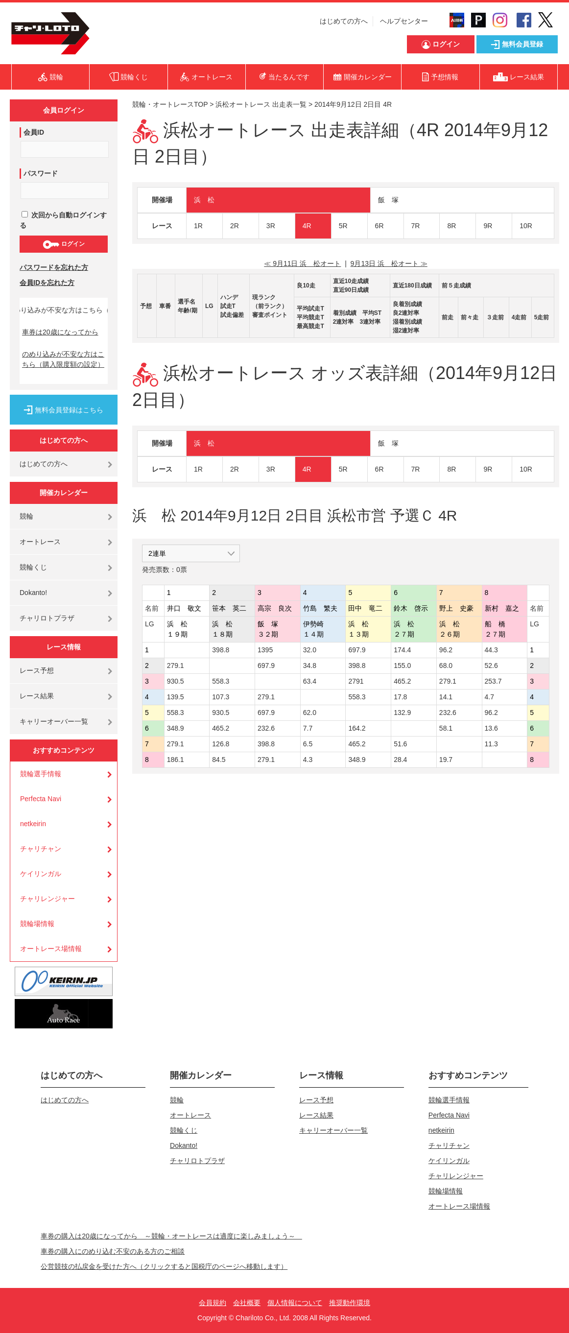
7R (415, 226)
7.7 (307, 728)
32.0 (309, 650)
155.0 (402, 665)
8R (451, 226)
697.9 (356, 650)
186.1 (175, 759)
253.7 (493, 681)
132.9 (402, 712)
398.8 (220, 650)
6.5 (307, 744)
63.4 (309, 681)
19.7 (445, 759)
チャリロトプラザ (47, 618)
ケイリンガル (40, 874)
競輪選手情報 (40, 774)
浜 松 (204, 200)
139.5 (175, 697)
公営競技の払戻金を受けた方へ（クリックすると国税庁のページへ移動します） (164, 1266)
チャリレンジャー (47, 899)
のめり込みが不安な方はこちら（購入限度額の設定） (63, 359)
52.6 (491, 665)
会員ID (34, 132)
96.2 (445, 650)
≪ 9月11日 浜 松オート (302, 263)
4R (307, 226)
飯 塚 (388, 200)
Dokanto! (33, 592)
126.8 (220, 744)
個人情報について (294, 1303)
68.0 (445, 665)
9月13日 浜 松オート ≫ (389, 263)
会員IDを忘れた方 (47, 282)
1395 (265, 650)
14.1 (445, 697)
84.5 (218, 759)
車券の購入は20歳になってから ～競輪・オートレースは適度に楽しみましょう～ (171, 1236)
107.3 (220, 697)
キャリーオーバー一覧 (54, 721)
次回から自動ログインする (63, 220)
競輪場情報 (37, 924)
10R (526, 226)
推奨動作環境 (349, 1303)
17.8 (400, 697)
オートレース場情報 (51, 948)
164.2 (356, 728)
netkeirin (33, 824)
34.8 (309, 665)
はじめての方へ (344, 21)
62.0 (309, 712)
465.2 (402, 681)
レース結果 (37, 696)
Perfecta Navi (40, 799)
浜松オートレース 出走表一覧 (261, 104)
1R (198, 226)
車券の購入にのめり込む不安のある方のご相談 (113, 1251)
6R (379, 226)
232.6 (447, 712)
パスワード (41, 173)
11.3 (491, 744)
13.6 (491, 728)
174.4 (402, 650)
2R (234, 226)
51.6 (400, 744)
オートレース (40, 542)
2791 (355, 681)
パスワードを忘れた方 (54, 267)
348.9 (175, 728)
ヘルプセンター (404, 21)
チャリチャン (40, 849)
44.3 (491, 650)
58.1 (445, 728)
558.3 (220, 681)
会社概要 (247, 1303)
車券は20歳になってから (60, 332)
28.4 (400, 759)
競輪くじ (33, 567)
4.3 (307, 759)
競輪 (26, 516)
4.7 (489, 697)
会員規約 (212, 1303)
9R (487, 226)
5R (343, 226)
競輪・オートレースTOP (170, 104)
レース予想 (37, 670)
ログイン (63, 244)
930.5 (175, 681)
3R (270, 226)
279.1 (175, 665)
